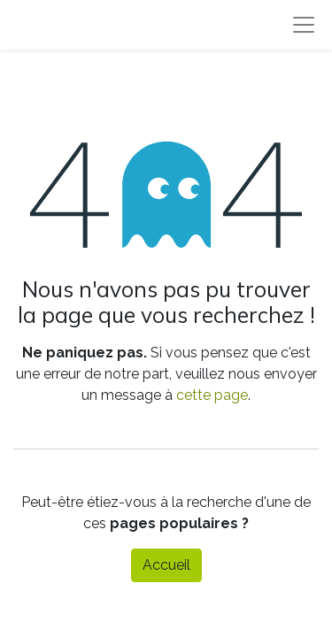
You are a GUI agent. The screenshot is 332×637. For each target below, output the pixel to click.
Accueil (166, 564)
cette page (212, 395)
